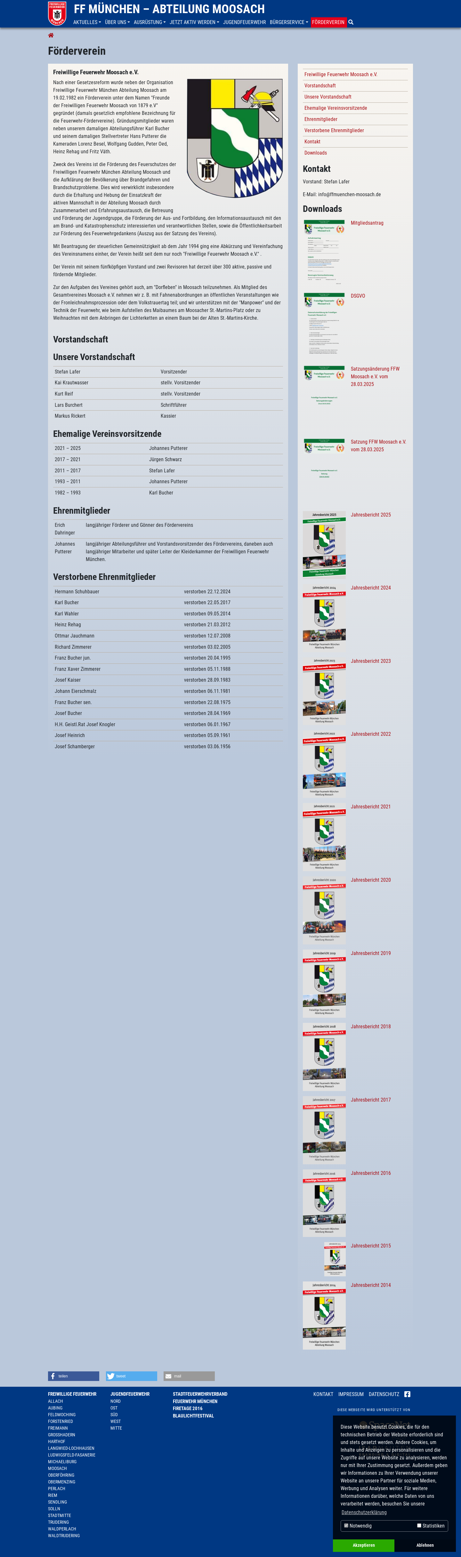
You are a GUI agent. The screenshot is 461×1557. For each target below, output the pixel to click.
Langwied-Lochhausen (71, 1448)
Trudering (58, 1522)
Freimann (58, 1428)
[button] (88, 22)
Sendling (57, 1502)
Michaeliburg (62, 1461)
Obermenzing (61, 1481)
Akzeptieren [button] (364, 1545)
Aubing (55, 1407)
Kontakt (323, 1394)
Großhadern (61, 1434)
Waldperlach (62, 1528)
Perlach (56, 1488)
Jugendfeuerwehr (130, 1394)
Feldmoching (62, 1414)
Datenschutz (384, 1394)
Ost (113, 1407)
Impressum (351, 1394)
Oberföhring (61, 1475)
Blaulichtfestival (193, 1416)
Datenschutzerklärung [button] (364, 1512)
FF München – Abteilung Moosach (169, 9)
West (115, 1421)
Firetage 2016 (188, 1408)
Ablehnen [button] (425, 1545)
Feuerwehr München (195, 1401)
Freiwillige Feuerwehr (72, 1394)
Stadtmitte (59, 1515)
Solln (54, 1508)
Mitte (116, 1428)
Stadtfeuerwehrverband (200, 1394)
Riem (52, 1495)
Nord (115, 1401)
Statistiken (431, 1526)
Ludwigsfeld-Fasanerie (71, 1454)
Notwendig (358, 1526)
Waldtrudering (64, 1535)
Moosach (57, 1468)
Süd (114, 1414)
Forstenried (60, 1421)
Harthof (56, 1441)
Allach (55, 1401)
